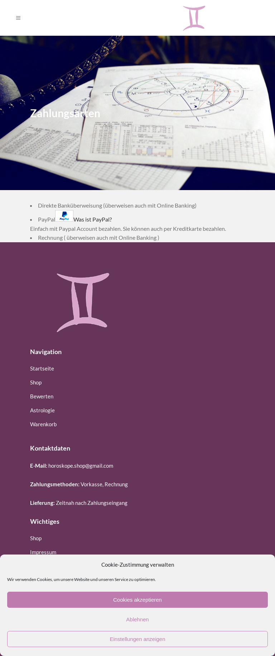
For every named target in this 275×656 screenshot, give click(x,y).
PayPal (75, 219)
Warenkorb (43, 424)
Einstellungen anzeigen (137, 639)
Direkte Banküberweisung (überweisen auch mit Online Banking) (117, 205)
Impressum (43, 552)
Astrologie (42, 410)
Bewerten (41, 396)
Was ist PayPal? (92, 219)
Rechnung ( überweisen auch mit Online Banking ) (98, 237)
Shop (36, 382)
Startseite (42, 368)
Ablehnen (137, 619)
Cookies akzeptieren (137, 600)
